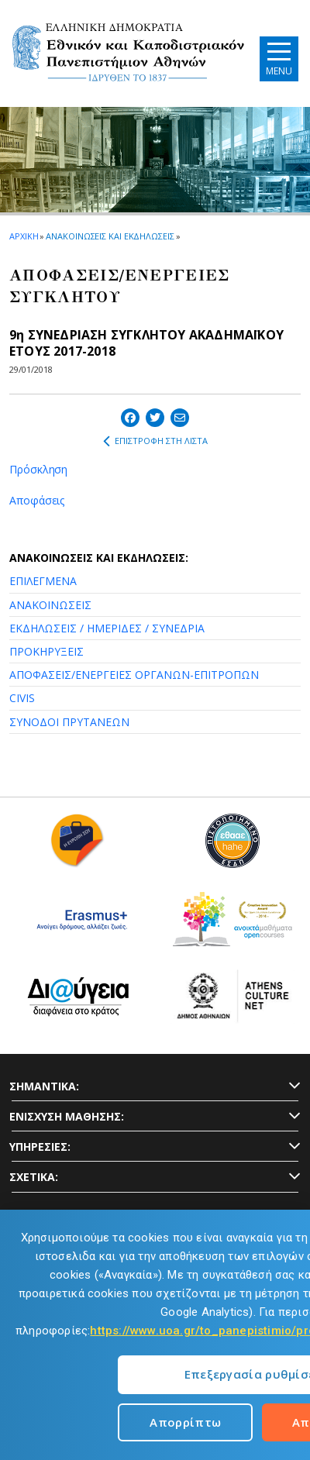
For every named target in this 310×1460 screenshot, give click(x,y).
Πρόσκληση (38, 469)
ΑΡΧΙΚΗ (23, 236)
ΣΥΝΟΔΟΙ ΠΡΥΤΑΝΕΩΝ (69, 722)
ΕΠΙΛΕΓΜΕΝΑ (43, 580)
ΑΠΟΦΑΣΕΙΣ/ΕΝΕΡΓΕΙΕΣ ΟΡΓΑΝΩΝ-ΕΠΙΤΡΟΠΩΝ (134, 674)
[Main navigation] (279, 58)
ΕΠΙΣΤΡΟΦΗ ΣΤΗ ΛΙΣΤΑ (155, 441)
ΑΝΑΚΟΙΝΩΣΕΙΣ (50, 604)
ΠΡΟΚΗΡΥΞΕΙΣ (46, 651)
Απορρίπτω (185, 1422)
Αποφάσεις (36, 500)
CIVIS (22, 697)
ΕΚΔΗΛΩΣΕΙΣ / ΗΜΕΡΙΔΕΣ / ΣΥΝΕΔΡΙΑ (107, 628)
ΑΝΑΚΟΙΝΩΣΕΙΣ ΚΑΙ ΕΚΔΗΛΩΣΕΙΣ (110, 236)
